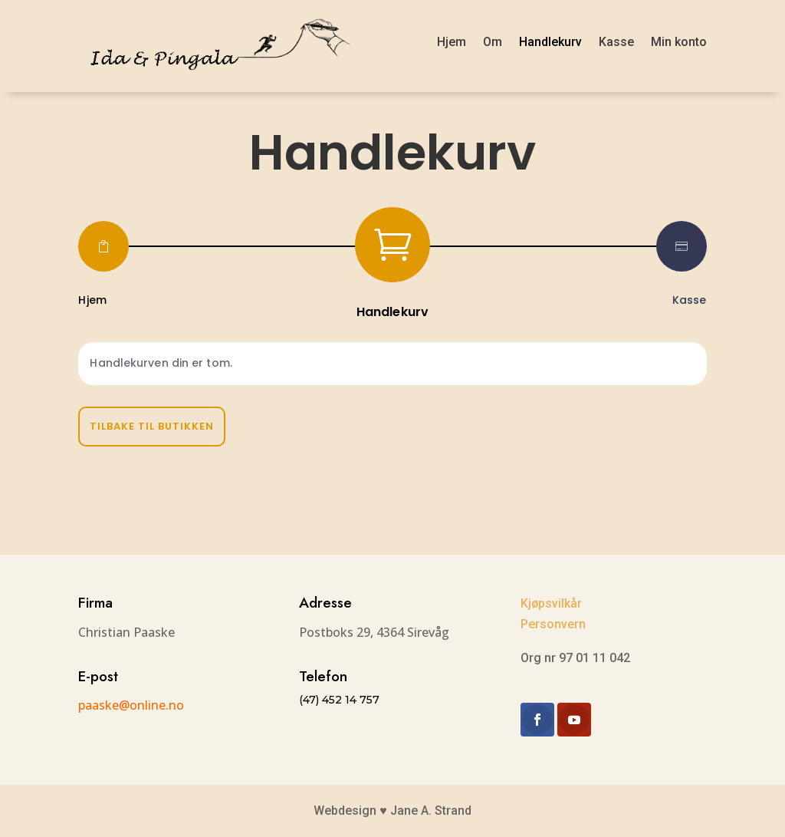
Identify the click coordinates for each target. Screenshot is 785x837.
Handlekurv (550, 42)
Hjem (451, 42)
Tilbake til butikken (152, 426)
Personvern (553, 624)
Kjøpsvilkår (551, 603)
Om (492, 42)
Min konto (679, 42)
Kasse (616, 42)
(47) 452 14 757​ (339, 700)
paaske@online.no (131, 705)
